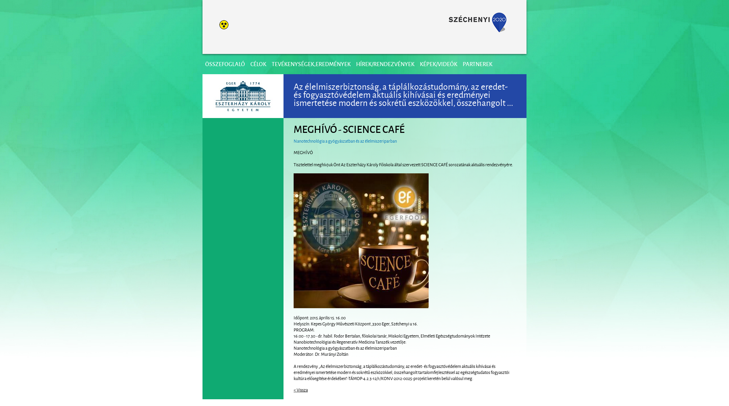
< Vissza (301, 389)
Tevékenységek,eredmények (311, 64)
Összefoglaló (225, 64)
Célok (258, 64)
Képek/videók (438, 64)
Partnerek (477, 64)
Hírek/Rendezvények (385, 64)
